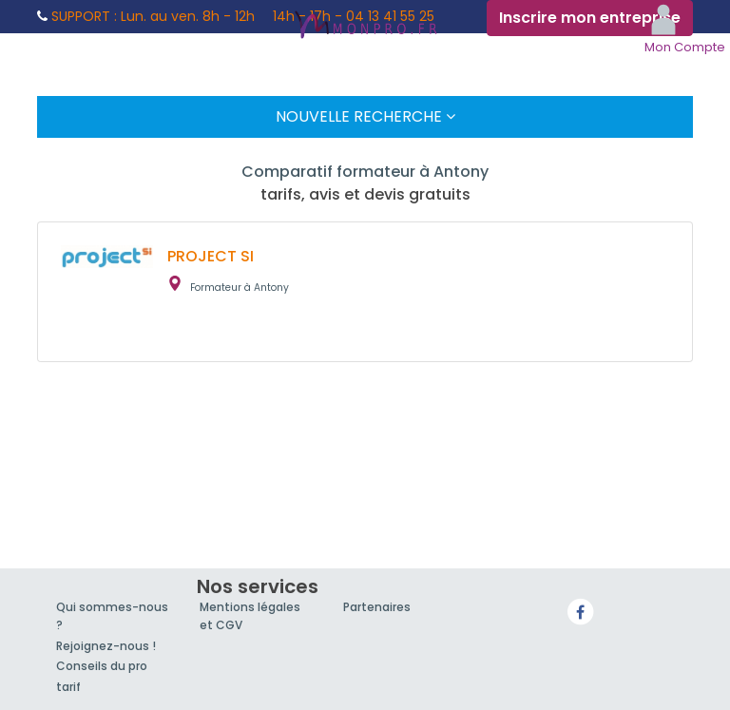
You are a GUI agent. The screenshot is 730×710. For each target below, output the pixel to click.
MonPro (365, 26)
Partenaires (377, 607)
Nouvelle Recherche (365, 116)
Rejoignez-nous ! (106, 646)
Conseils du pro (101, 666)
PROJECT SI (210, 256)
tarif (68, 687)
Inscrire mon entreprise (590, 18)
